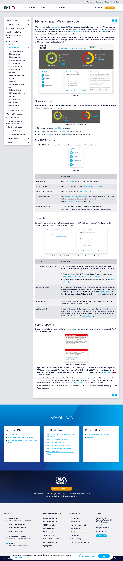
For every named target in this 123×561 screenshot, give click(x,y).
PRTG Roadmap (92, 437)
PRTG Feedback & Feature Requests (99, 434)
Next (116, 20)
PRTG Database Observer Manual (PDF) (60, 445)
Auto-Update (86, 316)
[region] (61, 556)
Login (107, 2)
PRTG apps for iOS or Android (93, 186)
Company (90, 2)
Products (22, 8)
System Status (104, 292)
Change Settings (87, 556)
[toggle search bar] (117, 8)
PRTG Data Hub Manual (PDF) (57, 442)
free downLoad (61, 488)
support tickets (106, 199)
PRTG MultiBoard (86, 191)
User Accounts (78, 382)
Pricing (42, 8)
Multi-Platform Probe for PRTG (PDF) (20, 437)
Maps (106, 32)
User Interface (105, 372)
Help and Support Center (75, 197)
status (49, 135)
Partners (63, 8)
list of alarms (63, 131)
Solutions (32, 8)
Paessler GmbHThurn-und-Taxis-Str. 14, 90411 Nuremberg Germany (104, 521)
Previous (113, 20)
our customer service (73, 201)
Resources (52, 8)
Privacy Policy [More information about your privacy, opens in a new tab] (17, 557)
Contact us (99, 2)
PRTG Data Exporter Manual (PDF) (59, 449)
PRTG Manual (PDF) (14, 434)
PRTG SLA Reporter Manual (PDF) (58, 439)
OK (104, 556)
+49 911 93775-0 (101, 531)
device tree (70, 181)
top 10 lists (58, 128)
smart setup (56, 27)
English (116, 2)
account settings (76, 32)
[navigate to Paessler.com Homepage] (9, 8)
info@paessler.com (102, 528)
